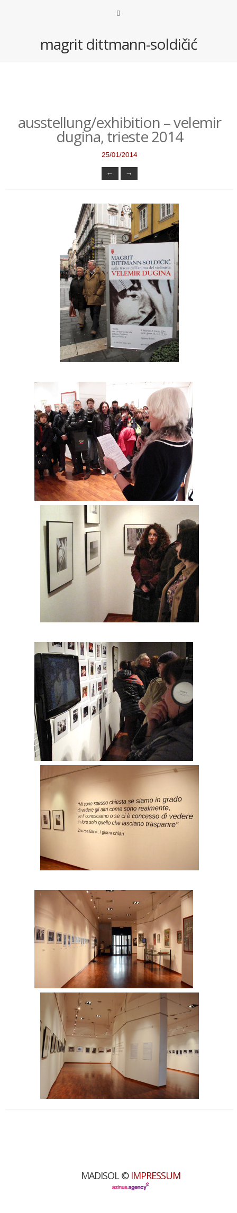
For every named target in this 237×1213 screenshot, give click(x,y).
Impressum (155, 1175)
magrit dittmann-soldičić (118, 44)
